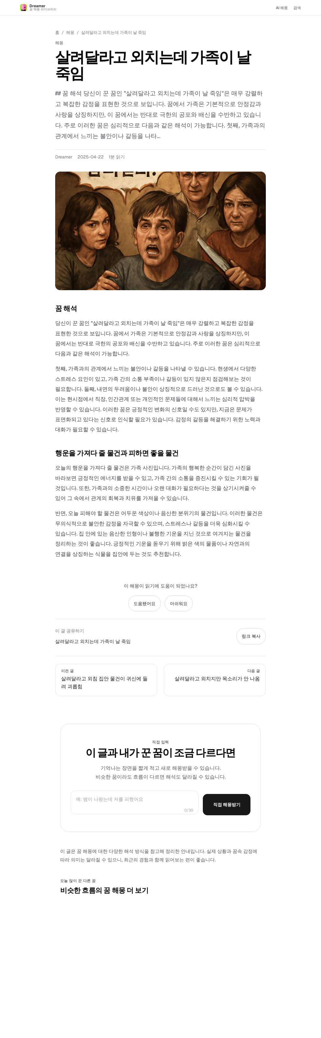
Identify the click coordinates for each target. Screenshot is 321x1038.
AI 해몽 (282, 7)
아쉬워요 (178, 603)
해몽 (70, 32)
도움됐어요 (144, 603)
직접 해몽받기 (226, 804)
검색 (297, 7)
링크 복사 (251, 636)
